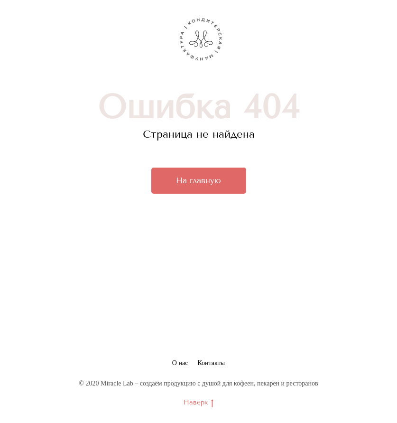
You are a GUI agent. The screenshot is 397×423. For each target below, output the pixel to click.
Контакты (211, 363)
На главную (198, 180)
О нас (180, 363)
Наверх (198, 402)
